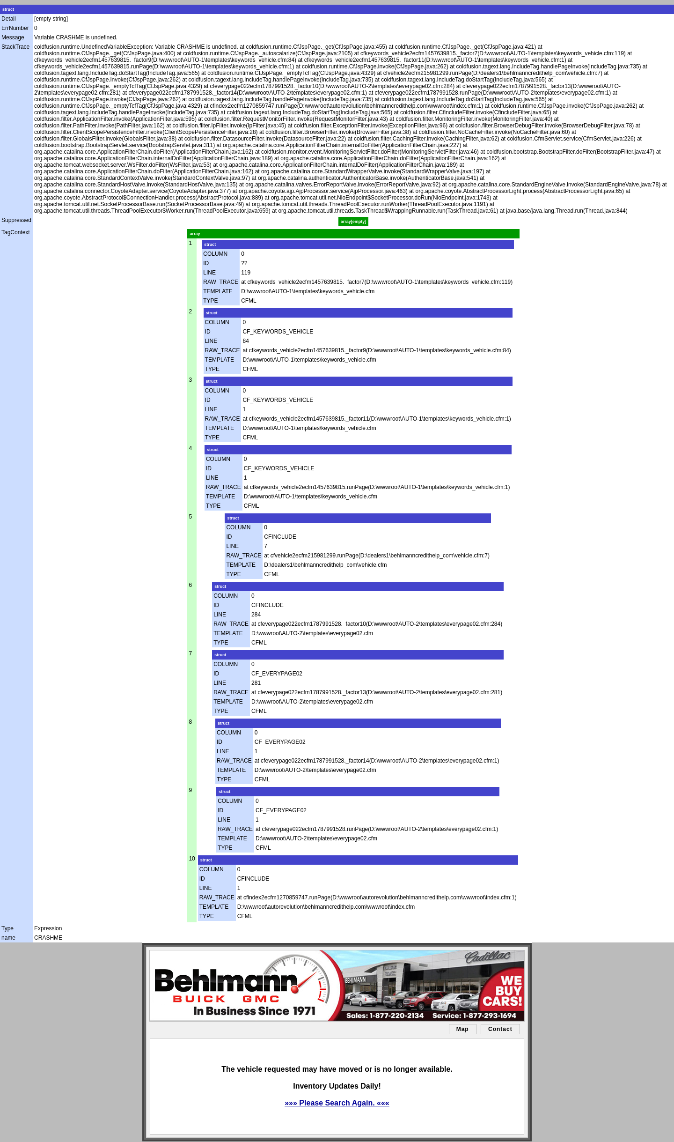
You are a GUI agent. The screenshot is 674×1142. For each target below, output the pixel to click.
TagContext (15, 232)
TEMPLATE (217, 291)
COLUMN (215, 254)
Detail (8, 18)
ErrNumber (15, 28)
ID (206, 263)
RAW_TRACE (220, 282)
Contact (500, 1029)
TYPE (210, 300)
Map (462, 1029)
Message (12, 37)
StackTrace (15, 47)
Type (7, 928)
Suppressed (16, 220)
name (8, 937)
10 (192, 858)
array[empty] (353, 221)
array (195, 233)
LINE (209, 272)
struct (8, 9)
